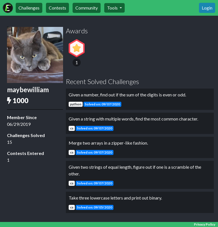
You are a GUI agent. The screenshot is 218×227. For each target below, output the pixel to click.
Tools (113, 7)
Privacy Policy (204, 224)
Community (86, 7)
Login (207, 7)
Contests (57, 7)
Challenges (29, 7)
